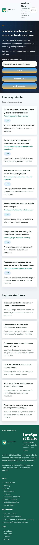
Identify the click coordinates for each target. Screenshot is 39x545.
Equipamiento (9, 505)
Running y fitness (10, 499)
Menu (33, 10)
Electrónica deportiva (12, 497)
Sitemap (7, 539)
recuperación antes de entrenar (16, 522)
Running (7, 486)
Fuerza (6, 488)
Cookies (7, 537)
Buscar (19, 70)
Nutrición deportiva (11, 502)
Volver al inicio (20, 79)
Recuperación (9, 491)
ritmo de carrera (10, 514)
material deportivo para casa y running (19, 519)
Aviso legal (8, 531)
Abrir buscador (19, 86)
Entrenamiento (9, 483)
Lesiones (7, 494)
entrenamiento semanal (13, 517)
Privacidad (8, 534)
